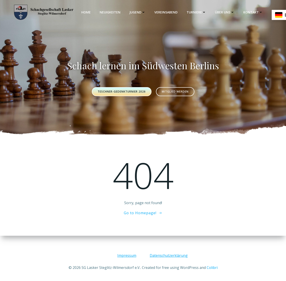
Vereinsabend (166, 12)
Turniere (196, 12)
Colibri (212, 267)
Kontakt (253, 12)
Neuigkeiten (110, 12)
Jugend (137, 12)
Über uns (224, 12)
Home (86, 12)
